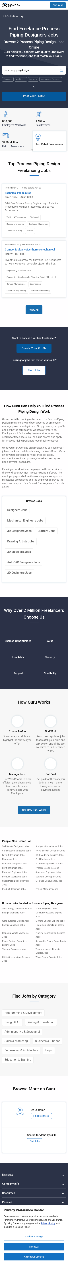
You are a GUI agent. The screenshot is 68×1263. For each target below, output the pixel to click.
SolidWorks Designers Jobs (15, 846)
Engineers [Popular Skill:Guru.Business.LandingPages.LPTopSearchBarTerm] (7, 79)
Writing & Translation (41, 1022)
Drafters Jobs (46, 531)
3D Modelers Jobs (19, 552)
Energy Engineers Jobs (13, 912)
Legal (48, 1050)
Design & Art (12, 1022)
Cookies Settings (34, 1236)
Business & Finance (47, 1041)
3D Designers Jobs (19, 531)
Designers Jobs (17, 510)
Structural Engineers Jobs (48, 872)
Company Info (10, 1183)
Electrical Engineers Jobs (14, 872)
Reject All (34, 1246)
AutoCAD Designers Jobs (23, 562)
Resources (8, 1193)
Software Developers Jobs (48, 876)
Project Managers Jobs (47, 889)
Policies (7, 1202)
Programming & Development (23, 1013)
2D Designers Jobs (19, 572)
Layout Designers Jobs (13, 855)
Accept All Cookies (34, 1256)
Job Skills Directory (12, 16)
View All (34, 309)
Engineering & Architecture (21, 1050)
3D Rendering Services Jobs (49, 863)
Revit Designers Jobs (12, 868)
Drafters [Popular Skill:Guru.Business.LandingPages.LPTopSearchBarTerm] (33, 79)
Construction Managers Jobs (16, 850)
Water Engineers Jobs (46, 908)
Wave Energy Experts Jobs (48, 957)
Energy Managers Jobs (13, 925)
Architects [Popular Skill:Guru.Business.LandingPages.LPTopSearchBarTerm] (21, 79)
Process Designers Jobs (47, 868)
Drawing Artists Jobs (20, 541)
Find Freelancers (41, 1116)
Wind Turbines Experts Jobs (15, 921)
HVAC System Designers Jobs (50, 850)
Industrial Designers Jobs (14, 863)
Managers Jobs (9, 859)
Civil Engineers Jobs (45, 859)
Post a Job (58, 5)
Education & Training (18, 1059)
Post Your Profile (34, 96)
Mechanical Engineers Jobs (25, 520)
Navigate (7, 1174)
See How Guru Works (34, 810)
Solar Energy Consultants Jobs (17, 908)
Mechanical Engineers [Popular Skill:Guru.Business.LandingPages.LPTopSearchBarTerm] (51, 79)
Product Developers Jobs (14, 876)
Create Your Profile (34, 348)
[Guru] (11, 5)
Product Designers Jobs (14, 889)
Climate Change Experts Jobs (50, 921)
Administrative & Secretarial (22, 1031)
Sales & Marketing (16, 1041)
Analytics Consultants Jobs (49, 846)
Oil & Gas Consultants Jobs (49, 881)
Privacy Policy (48, 1223)
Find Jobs (34, 370)
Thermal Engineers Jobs (14, 949)
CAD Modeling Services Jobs (49, 855)
